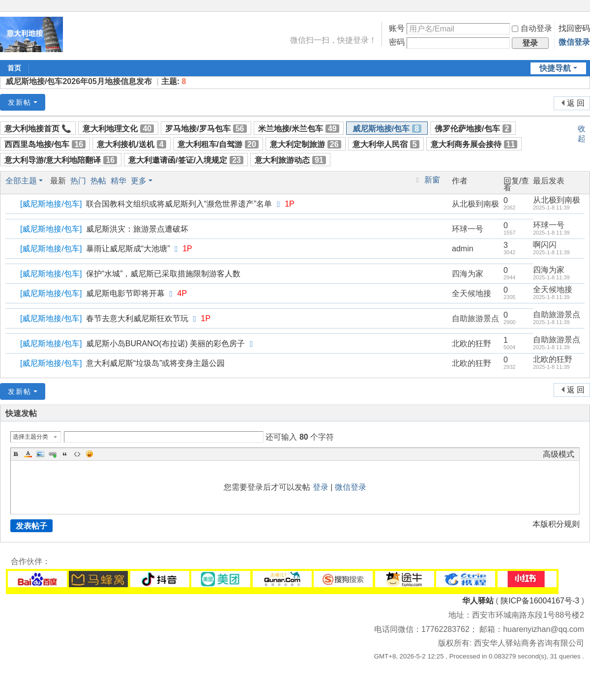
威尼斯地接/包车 (387, 128)
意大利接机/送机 (131, 144)
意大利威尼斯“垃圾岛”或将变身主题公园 (155, 363)
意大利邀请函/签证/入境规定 (185, 160)
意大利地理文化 (118, 128)
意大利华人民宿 (386, 144)
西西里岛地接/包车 (45, 144)
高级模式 (558, 454)
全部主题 (21, 181)
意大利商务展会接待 (474, 144)
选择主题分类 (30, 436)
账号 (397, 28)
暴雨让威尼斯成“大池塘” (128, 248)
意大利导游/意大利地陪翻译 (60, 160)
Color (28, 454)
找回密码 (574, 28)
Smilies (89, 454)
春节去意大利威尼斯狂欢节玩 (137, 318)
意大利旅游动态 (290, 160)
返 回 (576, 103)
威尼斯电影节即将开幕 (125, 293)
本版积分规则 (556, 524)
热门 (78, 181)
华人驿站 (478, 601)
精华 (118, 181)
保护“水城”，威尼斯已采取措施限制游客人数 (163, 273)
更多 (139, 181)
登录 (320, 487)
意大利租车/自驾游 (218, 144)
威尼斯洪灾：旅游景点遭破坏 (137, 229)
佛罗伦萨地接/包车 (473, 128)
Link (53, 454)
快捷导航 (555, 68)
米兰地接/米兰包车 (298, 128)
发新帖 (19, 102)
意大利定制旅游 (305, 144)
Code (77, 454)
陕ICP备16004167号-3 (540, 601)
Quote (65, 454)
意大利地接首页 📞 (37, 128)
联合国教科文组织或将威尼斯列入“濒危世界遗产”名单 (179, 204)
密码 (397, 42)
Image (40, 454)
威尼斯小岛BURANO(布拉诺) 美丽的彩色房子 (165, 343)
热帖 (98, 181)
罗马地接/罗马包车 (205, 128)
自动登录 (532, 28)
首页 (14, 68)
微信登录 (574, 42)
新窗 (432, 180)
